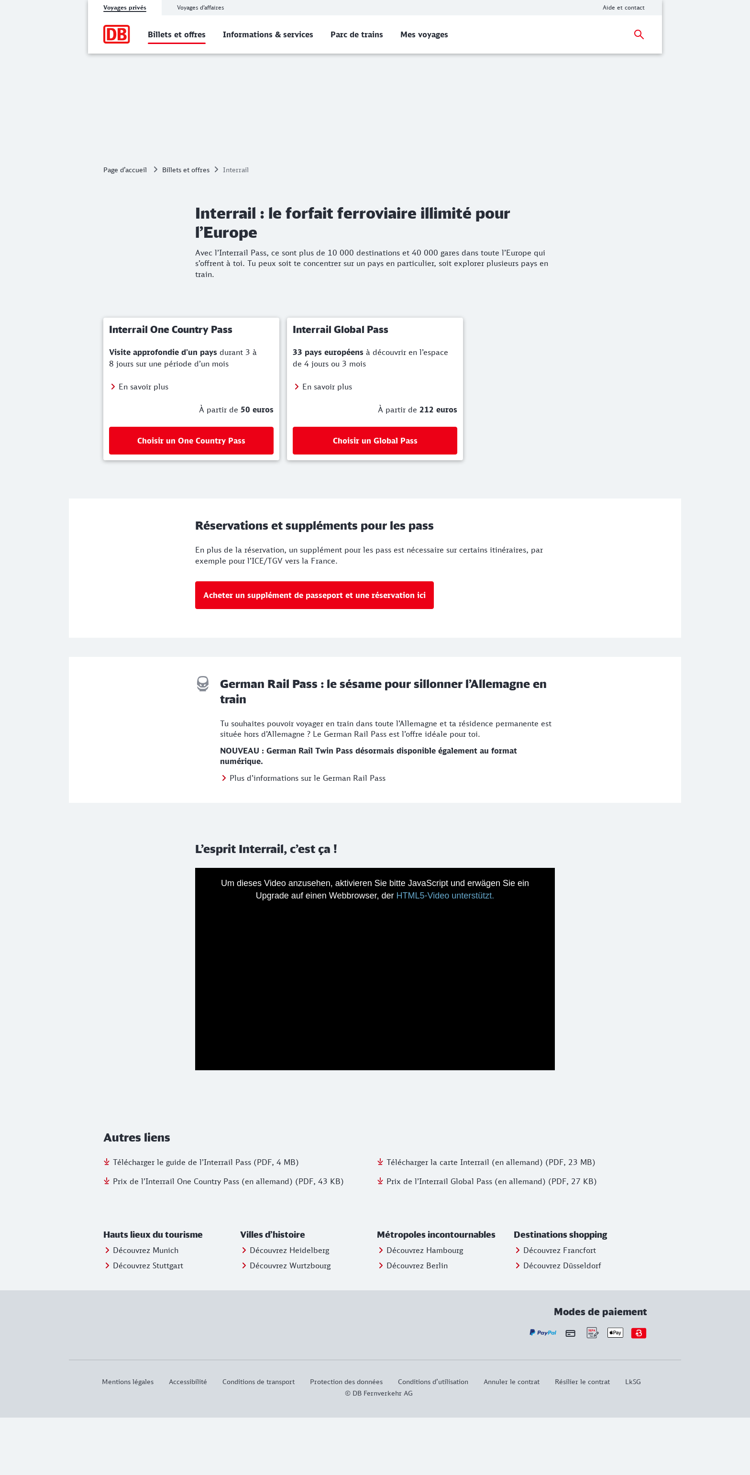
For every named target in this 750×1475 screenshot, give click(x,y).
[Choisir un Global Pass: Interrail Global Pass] (375, 498)
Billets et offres (186, 227)
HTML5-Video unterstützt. (446, 953)
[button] (169, 1292)
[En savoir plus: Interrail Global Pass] (375, 444)
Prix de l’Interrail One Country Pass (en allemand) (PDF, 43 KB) (228, 1238)
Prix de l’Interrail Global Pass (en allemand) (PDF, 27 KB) (491, 1238)
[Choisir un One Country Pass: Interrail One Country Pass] (191, 498)
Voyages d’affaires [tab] (200, 7)
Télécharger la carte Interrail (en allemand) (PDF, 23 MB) (491, 1219)
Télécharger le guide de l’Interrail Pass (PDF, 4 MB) (206, 1219)
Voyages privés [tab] (124, 7)
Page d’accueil (125, 227)
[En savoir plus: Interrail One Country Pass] (191, 444)
